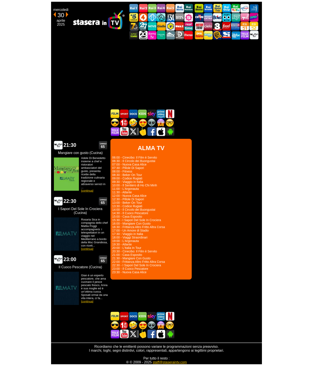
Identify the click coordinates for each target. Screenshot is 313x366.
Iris (179, 17)
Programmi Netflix (169, 113)
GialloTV (161, 26)
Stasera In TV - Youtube (124, 131)
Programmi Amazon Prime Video (160, 113)
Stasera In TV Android (169, 131)
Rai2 (143, 8)
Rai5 (170, 8)
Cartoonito (226, 17)
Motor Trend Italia (199, 26)
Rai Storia (199, 8)
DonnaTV (152, 35)
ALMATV (253, 35)
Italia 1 (152, 17)
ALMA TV (58, 145)
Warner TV (217, 35)
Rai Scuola (208, 8)
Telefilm (244, 35)
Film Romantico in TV (142, 122)
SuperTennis (133, 35)
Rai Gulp (226, 8)
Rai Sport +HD (217, 8)
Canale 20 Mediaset (143, 35)
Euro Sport (244, 8)
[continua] (87, 190)
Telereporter (235, 35)
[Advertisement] (156, 74)
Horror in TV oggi (160, 122)
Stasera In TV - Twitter (133, 131)
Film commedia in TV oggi (133, 122)
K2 (170, 26)
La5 (188, 17)
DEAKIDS (199, 35)
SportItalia (226, 35)
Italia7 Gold (133, 26)
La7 (235, 17)
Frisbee (208, 35)
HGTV (170, 35)
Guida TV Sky (151, 113)
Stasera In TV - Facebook (151, 131)
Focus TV (188, 35)
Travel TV (161, 35)
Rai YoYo (235, 8)
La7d (244, 17)
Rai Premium (188, 8)
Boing (217, 17)
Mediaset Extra (208, 17)
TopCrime (199, 17)
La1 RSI (244, 26)
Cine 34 (170, 17)
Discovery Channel (179, 35)
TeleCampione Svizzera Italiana (235, 26)
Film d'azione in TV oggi (115, 122)
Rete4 (143, 17)
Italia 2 (161, 17)
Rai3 (152, 8)
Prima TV (124, 122)
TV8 (217, 26)
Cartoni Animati (142, 113)
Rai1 (133, 8)
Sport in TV (124, 113)
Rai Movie (179, 8)
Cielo (208, 26)
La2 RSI (253, 26)
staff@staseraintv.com (170, 362)
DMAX (179, 26)
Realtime (188, 26)
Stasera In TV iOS (160, 131)
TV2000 (253, 8)
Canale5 (133, 17)
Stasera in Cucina (142, 131)
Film (115, 113)
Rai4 (161, 8)
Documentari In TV (133, 113)
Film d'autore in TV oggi (169, 122)
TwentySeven (143, 26)
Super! (253, 17)
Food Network (226, 26)
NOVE (152, 26)
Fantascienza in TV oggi (151, 122)
